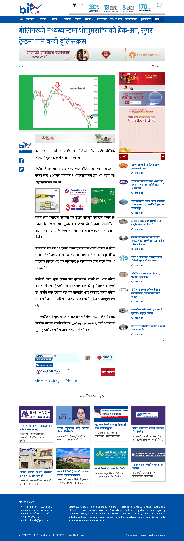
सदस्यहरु (60, 535)
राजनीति (67, 19)
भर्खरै (157, 19)
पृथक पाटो (146, 19)
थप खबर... (161, 340)
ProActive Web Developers (152, 535)
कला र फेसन (131, 19)
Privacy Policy (43, 535)
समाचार (30, 19)
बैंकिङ (43, 19)
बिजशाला (23, 151)
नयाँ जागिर (102, 19)
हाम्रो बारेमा (26, 535)
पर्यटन (88, 19)
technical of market (44, 365)
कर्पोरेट (78, 19)
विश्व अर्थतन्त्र (116, 19)
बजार (54, 19)
